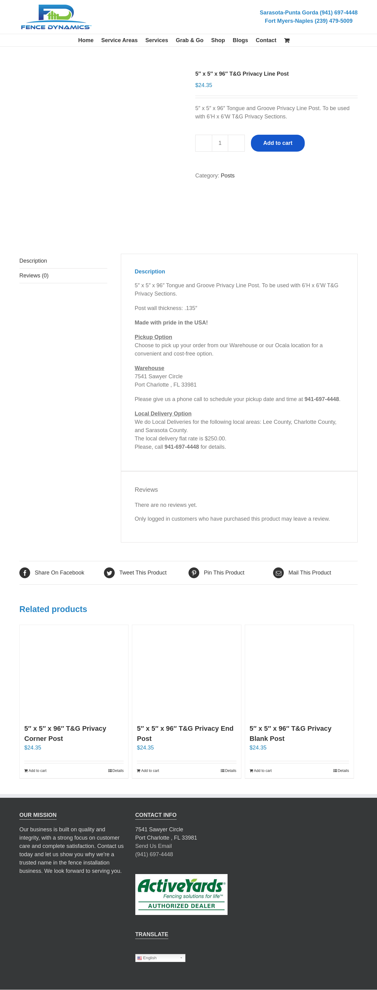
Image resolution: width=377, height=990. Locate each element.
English (147, 958)
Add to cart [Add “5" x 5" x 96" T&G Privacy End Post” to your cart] (150, 771)
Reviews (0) (34, 275)
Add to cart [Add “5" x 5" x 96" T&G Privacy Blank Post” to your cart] (263, 771)
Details (118, 771)
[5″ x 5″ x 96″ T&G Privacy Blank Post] (299, 671)
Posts (228, 176)
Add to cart (277, 143)
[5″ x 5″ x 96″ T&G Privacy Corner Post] (74, 671)
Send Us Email (153, 846)
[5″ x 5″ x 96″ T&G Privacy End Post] (186, 671)
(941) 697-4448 (154, 854)
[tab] (63, 261)
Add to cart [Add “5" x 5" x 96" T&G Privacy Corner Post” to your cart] (37, 771)
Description (33, 261)
